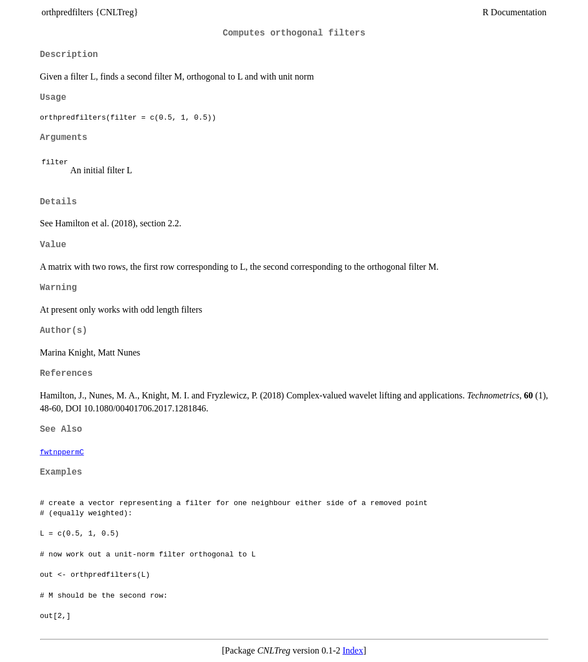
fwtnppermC (62, 451)
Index (352, 650)
